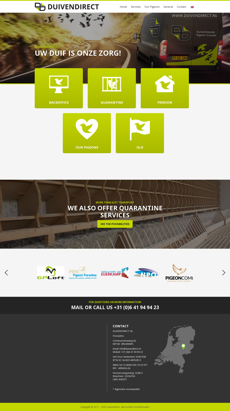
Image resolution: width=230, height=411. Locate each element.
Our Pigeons (152, 7)
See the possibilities (115, 224)
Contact (181, 7)
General (168, 7)
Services (136, 7)
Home (123, 7)
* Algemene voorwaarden (126, 389)
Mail (77, 307)
